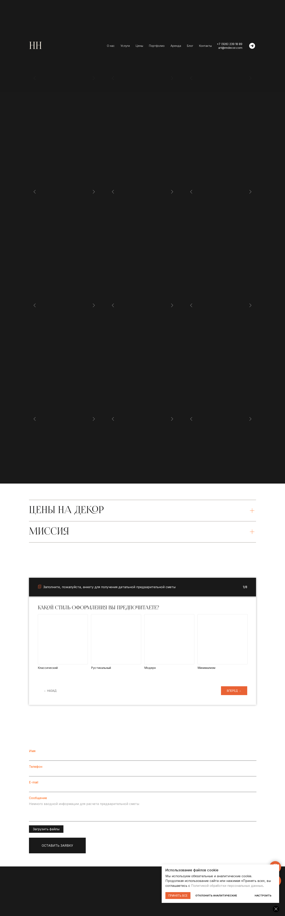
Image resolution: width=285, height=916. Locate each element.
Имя (32, 754)
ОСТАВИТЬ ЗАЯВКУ (57, 848)
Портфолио (157, 46)
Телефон (35, 769)
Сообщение (38, 801)
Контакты (205, 46)
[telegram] (252, 46)
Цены (139, 46)
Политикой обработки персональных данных (227, 886)
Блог (190, 46)
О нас (111, 46)
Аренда (175, 46)
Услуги (125, 46)
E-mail (33, 785)
